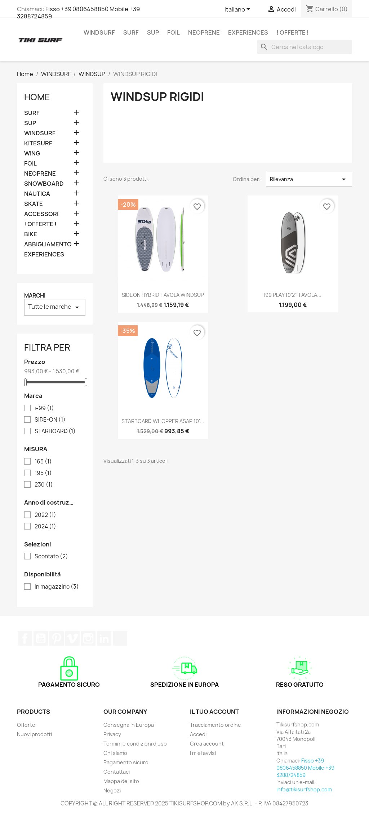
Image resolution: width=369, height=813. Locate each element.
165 (43, 461)
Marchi (34, 295)
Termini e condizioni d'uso (135, 743)
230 (44, 484)
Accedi (198, 734)
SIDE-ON (50, 419)
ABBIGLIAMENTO (48, 244)
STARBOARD (55, 431)
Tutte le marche (54, 307)
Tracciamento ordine (215, 724)
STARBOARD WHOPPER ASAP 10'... (162, 421)
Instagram (88, 638)
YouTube (41, 638)
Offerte (26, 724)
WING (32, 153)
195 (43, 473)
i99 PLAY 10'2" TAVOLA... (292, 294)
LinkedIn (104, 638)
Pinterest (56, 638)
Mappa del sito (121, 781)
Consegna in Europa (128, 724)
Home (37, 97)
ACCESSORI (41, 214)
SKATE (33, 204)
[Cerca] (304, 47)
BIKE (30, 234)
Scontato (51, 556)
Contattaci (116, 771)
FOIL (173, 32)
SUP (153, 32)
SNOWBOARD (44, 184)
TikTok (120, 638)
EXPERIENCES (248, 32)
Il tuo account (214, 712)
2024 (45, 526)
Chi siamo (115, 753)
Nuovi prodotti (34, 734)
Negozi (112, 790)
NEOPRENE (204, 32)
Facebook (25, 638)
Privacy (112, 734)
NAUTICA (37, 194)
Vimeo (72, 638)
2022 (45, 515)
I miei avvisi (203, 753)
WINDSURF (99, 32)
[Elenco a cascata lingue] (238, 9)
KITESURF (38, 143)
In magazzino (57, 586)
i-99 (44, 408)
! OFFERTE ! (292, 32)
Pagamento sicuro (125, 762)
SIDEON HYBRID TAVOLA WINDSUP (163, 294)
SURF (131, 32)
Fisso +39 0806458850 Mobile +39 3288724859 (78, 12)
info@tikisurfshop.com (304, 789)
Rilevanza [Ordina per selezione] (309, 179)
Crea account (207, 743)
